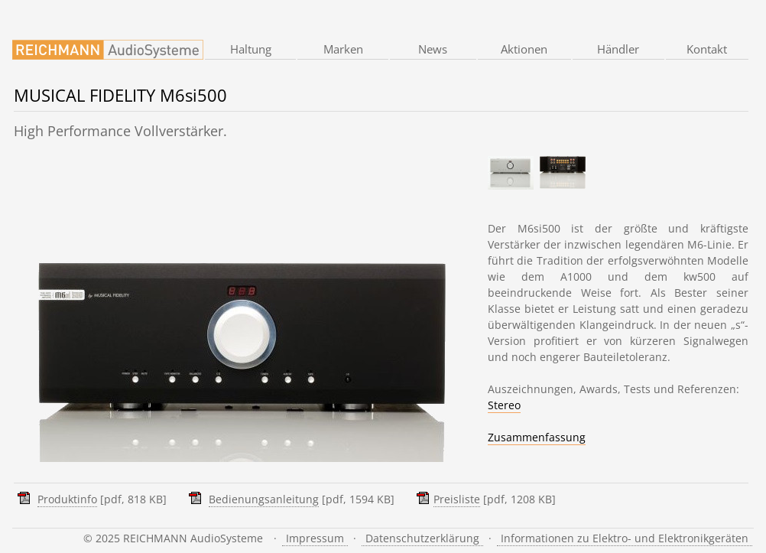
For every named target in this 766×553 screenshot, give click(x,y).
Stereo (504, 405)
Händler (618, 49)
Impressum (315, 538)
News (432, 49)
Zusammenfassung (537, 437)
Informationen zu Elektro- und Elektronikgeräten (624, 538)
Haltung (251, 49)
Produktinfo (67, 499)
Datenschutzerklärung (422, 538)
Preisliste (456, 499)
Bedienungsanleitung (264, 499)
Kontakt (706, 49)
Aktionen (524, 49)
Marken (343, 49)
